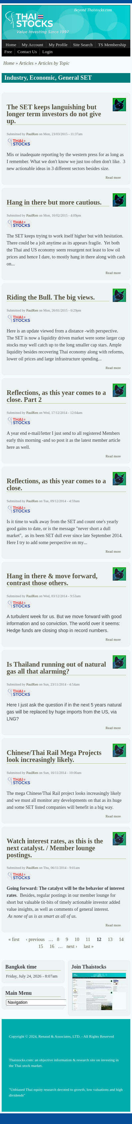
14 (121, 939)
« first (13, 939)
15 (40, 946)
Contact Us (27, 51)
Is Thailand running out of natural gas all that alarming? (56, 668)
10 (76, 939)
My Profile (58, 44)
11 (88, 939)
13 (110, 939)
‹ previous (35, 939)
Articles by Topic (53, 63)
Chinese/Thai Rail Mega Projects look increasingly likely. (54, 756)
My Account (32, 44)
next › (71, 946)
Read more (113, 177)
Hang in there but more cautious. (54, 202)
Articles (26, 63)
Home (11, 44)
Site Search (83, 44)
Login (47, 51)
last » (89, 946)
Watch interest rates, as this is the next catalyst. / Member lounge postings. (55, 848)
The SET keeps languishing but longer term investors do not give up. (54, 114)
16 (52, 946)
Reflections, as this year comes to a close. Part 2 (56, 396)
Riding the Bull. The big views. (51, 297)
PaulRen (32, 134)
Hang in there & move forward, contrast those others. (52, 579)
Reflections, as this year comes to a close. (56, 484)
